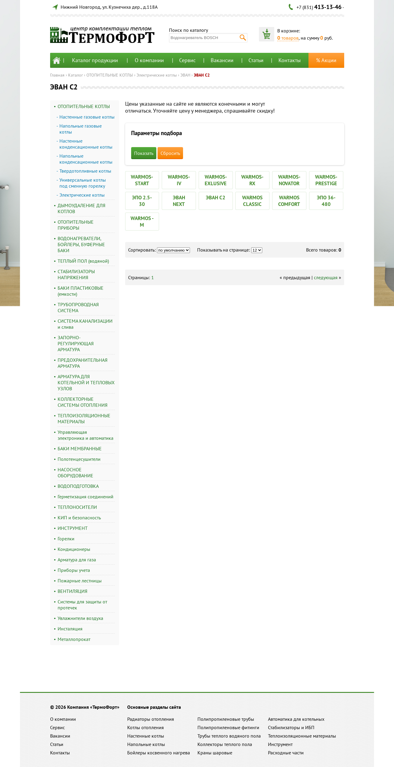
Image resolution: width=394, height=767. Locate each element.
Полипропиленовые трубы (225, 719)
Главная (57, 75)
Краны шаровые (214, 753)
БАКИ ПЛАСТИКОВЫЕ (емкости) (81, 291)
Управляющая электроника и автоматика (85, 435)
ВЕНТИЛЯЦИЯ (72, 591)
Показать (143, 153)
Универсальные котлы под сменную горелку (82, 183)
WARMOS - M (142, 221)
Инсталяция (70, 629)
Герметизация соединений (85, 497)
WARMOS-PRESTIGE (326, 180)
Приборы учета (74, 570)
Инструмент (280, 744)
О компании (149, 60)
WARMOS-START (142, 180)
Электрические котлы (157, 75)
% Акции (326, 60)
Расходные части (286, 753)
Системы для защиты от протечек (82, 605)
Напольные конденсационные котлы (86, 159)
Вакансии (222, 60)
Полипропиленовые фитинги (228, 727)
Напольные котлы (146, 744)
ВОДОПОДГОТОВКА (78, 486)
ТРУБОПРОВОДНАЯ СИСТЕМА (78, 307)
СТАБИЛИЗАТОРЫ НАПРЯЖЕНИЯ (76, 274)
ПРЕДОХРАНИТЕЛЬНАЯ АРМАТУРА (82, 363)
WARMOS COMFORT (289, 200)
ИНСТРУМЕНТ (73, 528)
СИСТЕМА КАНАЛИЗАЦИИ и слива (85, 324)
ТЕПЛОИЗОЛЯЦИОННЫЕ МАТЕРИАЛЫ (84, 418)
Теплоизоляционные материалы (302, 736)
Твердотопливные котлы (85, 171)
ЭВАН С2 (202, 75)
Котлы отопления (145, 727)
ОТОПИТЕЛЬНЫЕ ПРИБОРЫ (76, 225)
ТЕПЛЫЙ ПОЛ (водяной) (83, 261)
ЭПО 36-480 (326, 200)
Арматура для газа (77, 560)
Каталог (75, 75)
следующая (326, 277)
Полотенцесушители (79, 459)
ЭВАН (185, 75)
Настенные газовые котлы (87, 117)
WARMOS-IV (179, 180)
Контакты (289, 60)
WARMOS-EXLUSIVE (216, 180)
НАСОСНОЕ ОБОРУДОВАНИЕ (75, 473)
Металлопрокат (74, 639)
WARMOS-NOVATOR (289, 180)
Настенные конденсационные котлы (86, 144)
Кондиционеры (74, 549)
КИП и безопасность (79, 518)
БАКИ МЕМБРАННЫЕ (80, 448)
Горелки (66, 539)
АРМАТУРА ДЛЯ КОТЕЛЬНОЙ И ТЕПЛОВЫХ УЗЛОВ (86, 382)
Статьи (255, 60)
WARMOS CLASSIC (252, 200)
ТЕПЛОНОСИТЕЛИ (77, 507)
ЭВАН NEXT (179, 200)
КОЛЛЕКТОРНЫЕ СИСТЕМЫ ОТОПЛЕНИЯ (82, 402)
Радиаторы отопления (150, 719)
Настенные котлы (145, 736)
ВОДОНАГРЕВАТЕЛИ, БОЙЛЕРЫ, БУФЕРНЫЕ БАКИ (81, 244)
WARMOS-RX (252, 180)
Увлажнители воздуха (80, 618)
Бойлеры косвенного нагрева (158, 753)
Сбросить (170, 153)
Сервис (187, 60)
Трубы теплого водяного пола (229, 736)
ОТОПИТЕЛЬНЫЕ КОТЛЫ (109, 75)
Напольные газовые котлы (80, 129)
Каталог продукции (95, 60)
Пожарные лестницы (80, 581)
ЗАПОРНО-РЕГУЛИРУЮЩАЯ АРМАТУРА (76, 343)
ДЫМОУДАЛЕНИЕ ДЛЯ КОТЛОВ (81, 208)
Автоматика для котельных (296, 719)
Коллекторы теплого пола (224, 744)
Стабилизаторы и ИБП (291, 727)
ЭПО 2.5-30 (142, 200)
